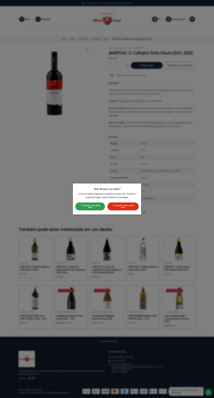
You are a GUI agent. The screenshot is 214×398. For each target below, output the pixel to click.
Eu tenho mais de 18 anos (90, 206)
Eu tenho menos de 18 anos (123, 206)
